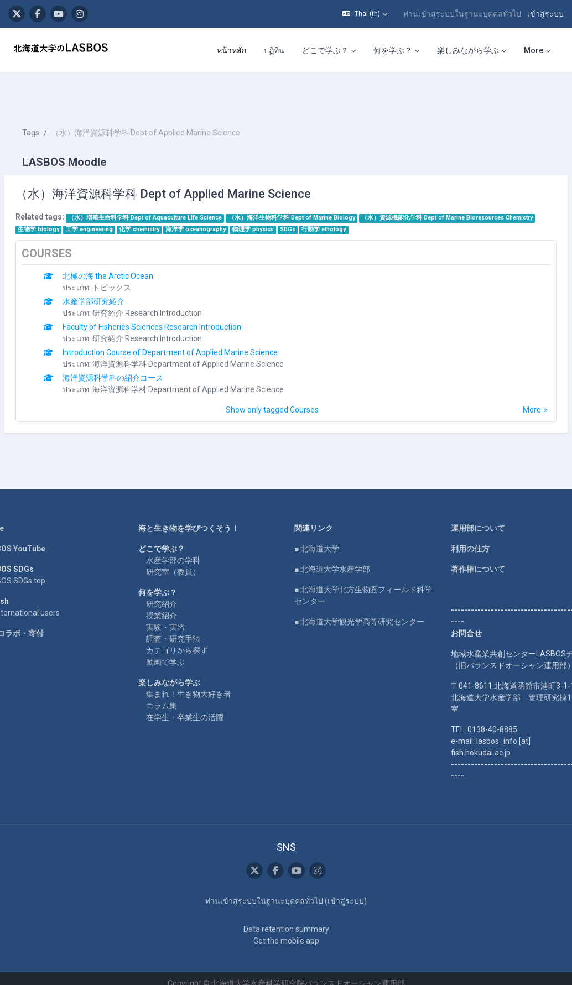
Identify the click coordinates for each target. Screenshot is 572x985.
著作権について (465, 547)
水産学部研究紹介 (120, 279)
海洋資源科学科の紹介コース (139, 356)
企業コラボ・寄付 (39, 611)
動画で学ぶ (178, 640)
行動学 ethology (66, 207)
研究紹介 (174, 582)
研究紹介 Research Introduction (173, 291)
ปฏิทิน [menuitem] (274, 50)
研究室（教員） (186, 550)
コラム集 (174, 684)
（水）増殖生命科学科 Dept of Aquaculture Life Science (171, 184)
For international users (47, 591)
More (505, 388)
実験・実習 (178, 605)
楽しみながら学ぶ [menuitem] (468, 50)
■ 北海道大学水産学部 (332, 547)
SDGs (492, 196)
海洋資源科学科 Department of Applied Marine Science (214, 342)
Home (19, 506)
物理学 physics (457, 196)
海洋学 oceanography (400, 196)
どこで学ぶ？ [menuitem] (325, 50)
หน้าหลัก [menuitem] (231, 50)
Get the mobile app (286, 930)
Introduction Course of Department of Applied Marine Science (196, 330)
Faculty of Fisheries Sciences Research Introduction (178, 305)
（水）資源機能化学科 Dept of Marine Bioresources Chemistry (130, 196)
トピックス (138, 266)
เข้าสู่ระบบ (545, 13)
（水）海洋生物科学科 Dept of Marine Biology (318, 184)
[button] (364, 13)
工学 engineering (293, 196)
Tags (57, 99)
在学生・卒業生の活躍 (198, 695)
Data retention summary (286, 919)
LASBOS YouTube (40, 527)
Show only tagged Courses (272, 388)
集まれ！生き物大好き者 (202, 672)
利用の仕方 (457, 527)
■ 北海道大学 (316, 527)
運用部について (465, 506)
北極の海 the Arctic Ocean (134, 254)
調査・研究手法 (186, 617)
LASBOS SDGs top (40, 559)
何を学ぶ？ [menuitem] (392, 50)
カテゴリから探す (190, 628)
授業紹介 (174, 594)
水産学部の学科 (186, 538)
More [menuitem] (533, 50)
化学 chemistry (343, 196)
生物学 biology (243, 196)
